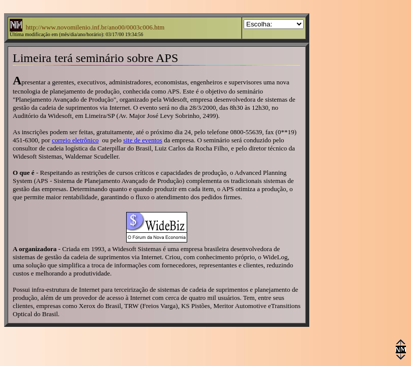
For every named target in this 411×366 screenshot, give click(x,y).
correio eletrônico (75, 140)
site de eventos (142, 140)
